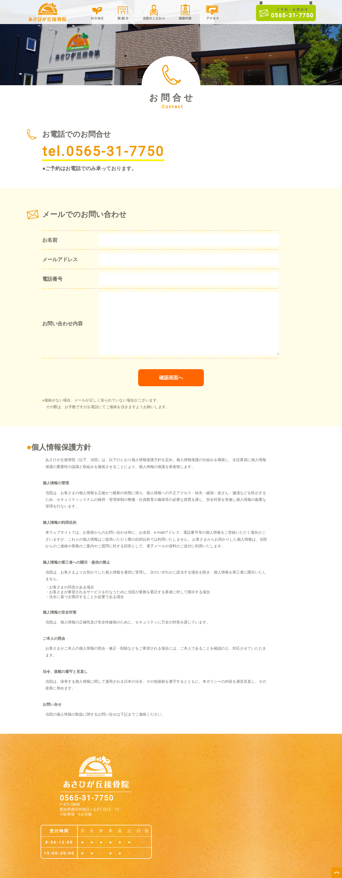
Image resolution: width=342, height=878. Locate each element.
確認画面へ (171, 377)
